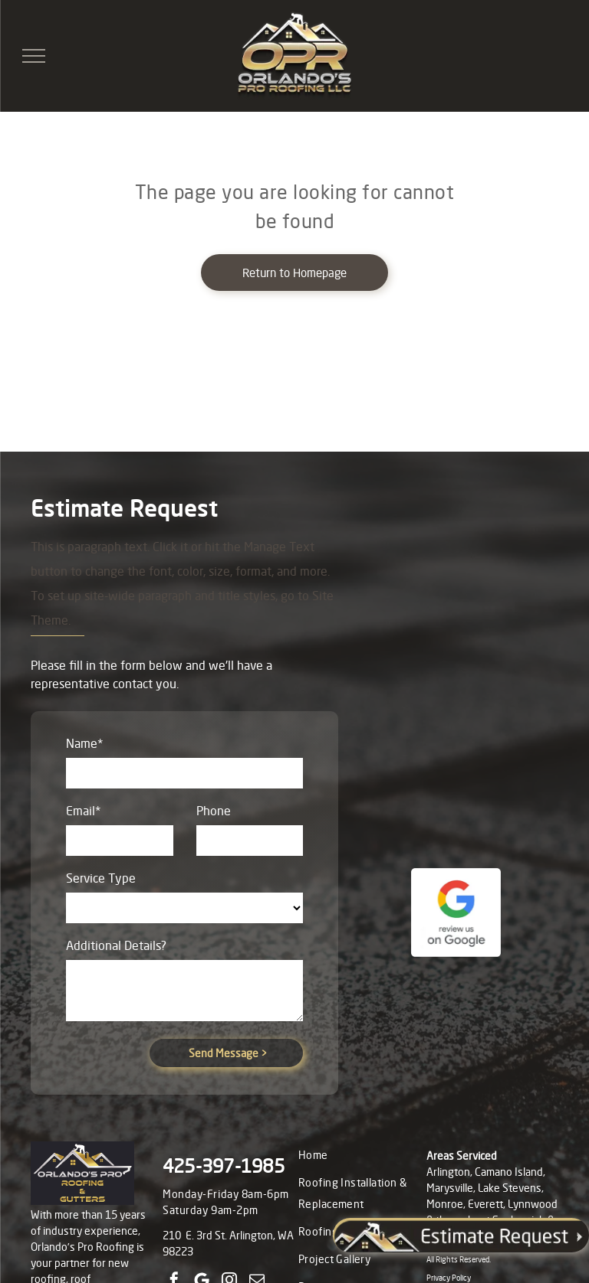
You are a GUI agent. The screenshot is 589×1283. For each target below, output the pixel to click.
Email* (83, 810)
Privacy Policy (448, 1277)
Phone (213, 810)
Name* (84, 743)
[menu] (34, 56)
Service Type (101, 878)
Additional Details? (116, 945)
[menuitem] (360, 1155)
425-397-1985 (224, 1165)
